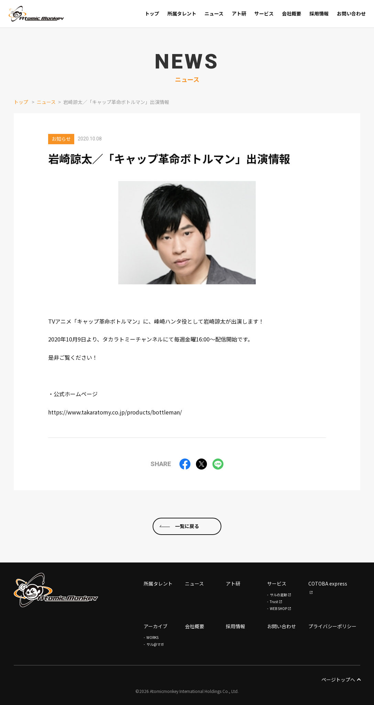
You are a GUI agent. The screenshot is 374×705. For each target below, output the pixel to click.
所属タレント (158, 583)
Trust (274, 601)
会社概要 (194, 626)
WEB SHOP (278, 608)
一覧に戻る (187, 526)
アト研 (233, 583)
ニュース (46, 101)
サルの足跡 (278, 594)
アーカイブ (155, 626)
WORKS (152, 637)
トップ (21, 101)
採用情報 (235, 626)
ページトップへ (340, 679)
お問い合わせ (281, 626)
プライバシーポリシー (332, 626)
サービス (276, 583)
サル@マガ (155, 644)
